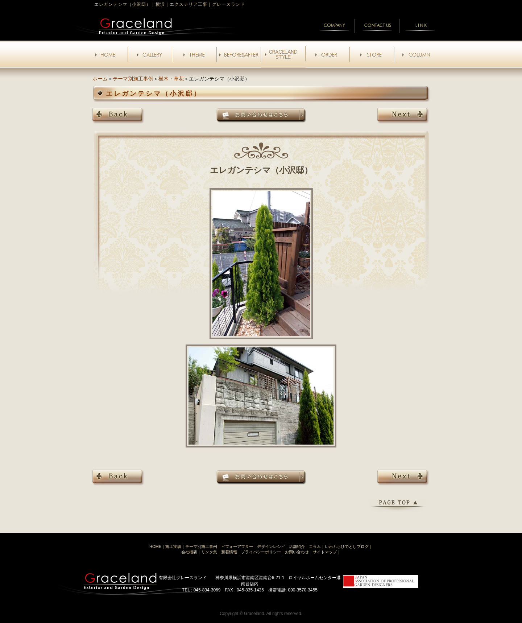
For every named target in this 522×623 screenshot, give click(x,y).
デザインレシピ (271, 546)
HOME (155, 546)
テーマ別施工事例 (133, 79)
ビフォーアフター (237, 546)
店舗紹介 (297, 546)
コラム (315, 546)
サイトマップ (325, 552)
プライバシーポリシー (261, 552)
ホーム (100, 79)
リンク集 (209, 552)
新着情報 (229, 552)
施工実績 (173, 546)
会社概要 (189, 552)
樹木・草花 (171, 79)
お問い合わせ (297, 552)
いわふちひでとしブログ (347, 546)
